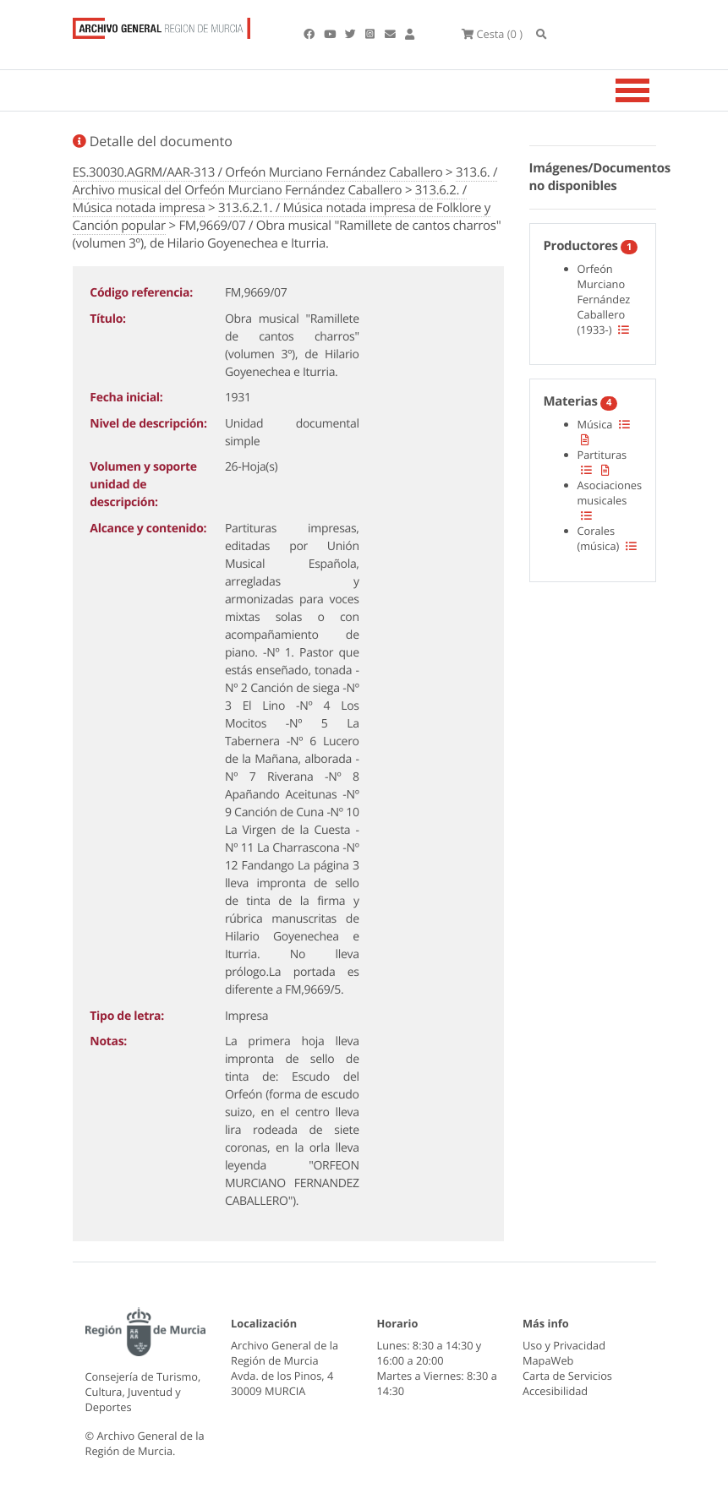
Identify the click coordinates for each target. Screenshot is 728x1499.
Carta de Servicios (567, 1375)
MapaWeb (548, 1360)
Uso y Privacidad (564, 1345)
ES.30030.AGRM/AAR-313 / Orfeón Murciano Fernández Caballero (258, 172)
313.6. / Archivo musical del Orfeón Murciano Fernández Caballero (285, 181)
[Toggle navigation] (654, 90)
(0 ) (492, 33)
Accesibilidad (555, 1390)
